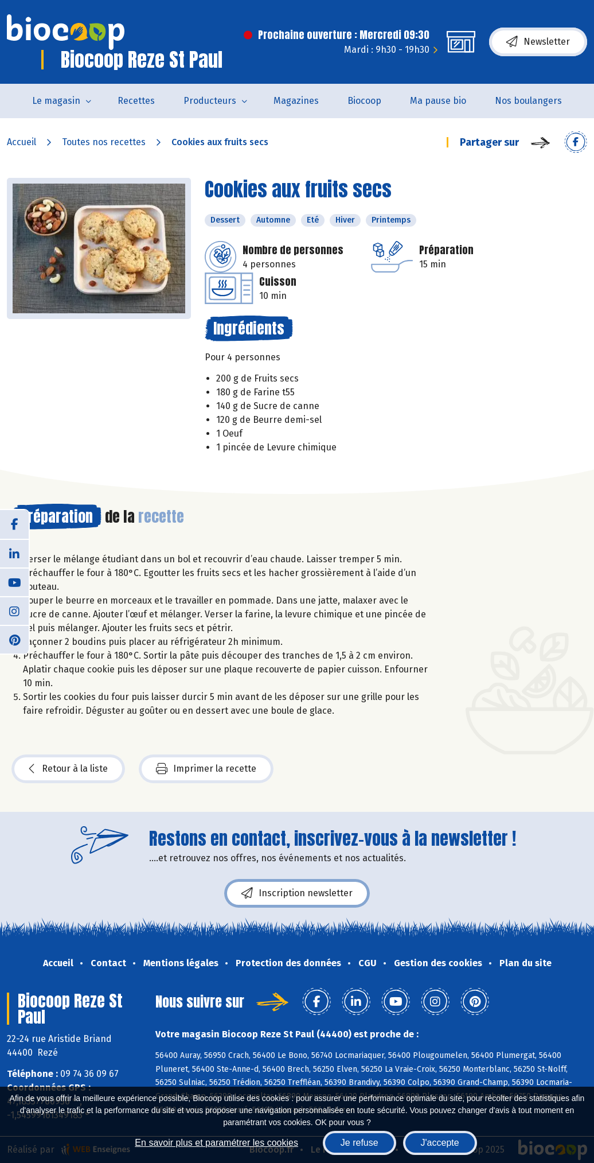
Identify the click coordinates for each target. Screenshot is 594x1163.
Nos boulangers (528, 100)
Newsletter (538, 42)
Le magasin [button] (56, 100)
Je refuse (359, 1143)
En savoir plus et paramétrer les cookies (216, 1143)
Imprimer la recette (206, 769)
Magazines (296, 100)
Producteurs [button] (209, 100)
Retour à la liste (68, 769)
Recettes (136, 100)
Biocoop (364, 100)
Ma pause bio (438, 100)
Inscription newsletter (297, 893)
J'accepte (440, 1143)
